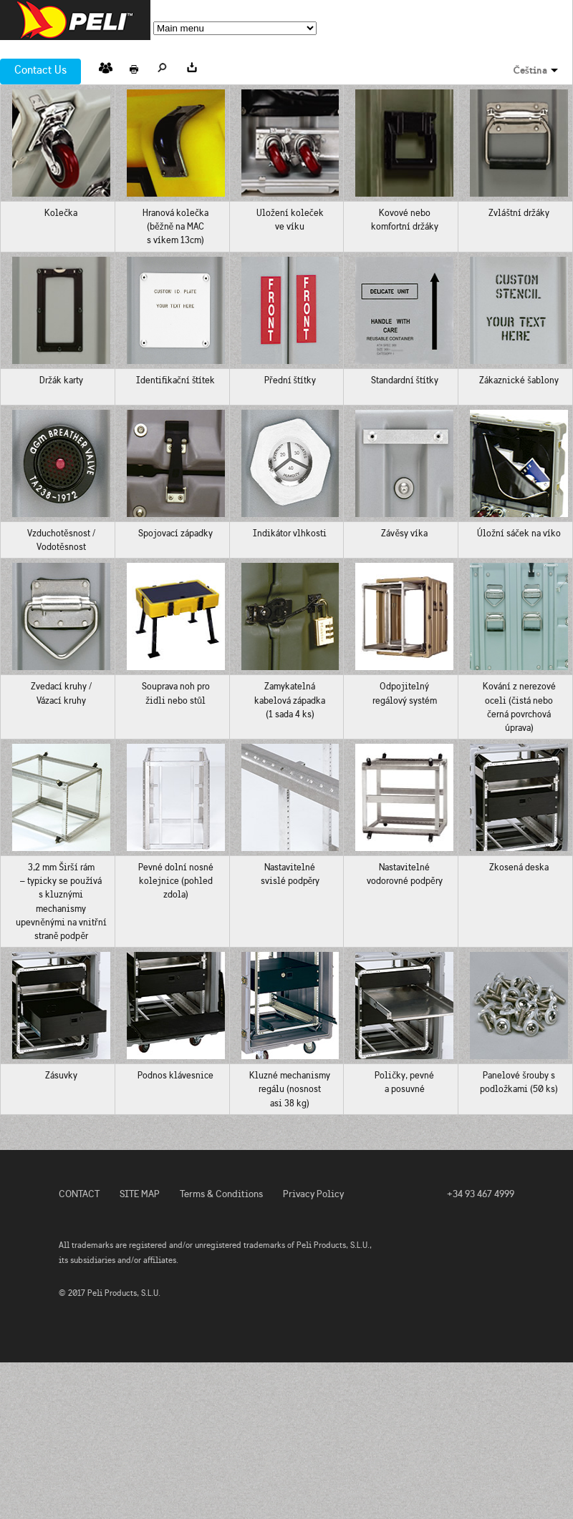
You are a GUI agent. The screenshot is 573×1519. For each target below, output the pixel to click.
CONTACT (79, 1194)
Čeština (530, 70)
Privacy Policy (313, 1194)
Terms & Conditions (221, 1194)
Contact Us (40, 70)
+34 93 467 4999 (480, 1194)
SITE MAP (140, 1194)
